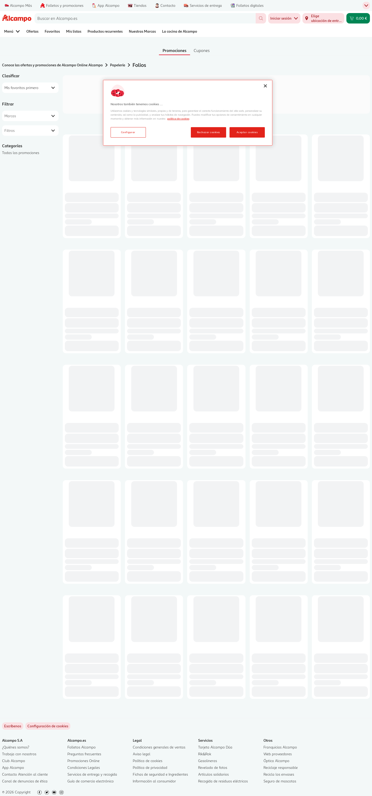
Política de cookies (147, 760)
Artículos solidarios (213, 774)
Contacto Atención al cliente (25, 774)
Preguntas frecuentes (84, 754)
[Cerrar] (265, 86)
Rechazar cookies (208, 132)
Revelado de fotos (212, 767)
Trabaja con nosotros (19, 754)
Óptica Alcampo (276, 760)
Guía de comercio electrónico (90, 781)
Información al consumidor (154, 781)
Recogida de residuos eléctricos (223, 781)
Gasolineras (207, 760)
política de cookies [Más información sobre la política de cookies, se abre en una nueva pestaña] (178, 118)
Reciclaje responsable (281, 767)
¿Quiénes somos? (15, 747)
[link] (47, 726)
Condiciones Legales (83, 767)
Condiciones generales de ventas (159, 747)
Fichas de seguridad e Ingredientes (160, 774)
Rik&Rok (204, 754)
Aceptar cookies (247, 132)
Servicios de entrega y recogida (92, 774)
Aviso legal (141, 754)
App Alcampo (13, 767)
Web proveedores (278, 754)
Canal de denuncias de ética (25, 781)
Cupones (202, 50)
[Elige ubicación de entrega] (323, 18)
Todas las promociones (20, 152)
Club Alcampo (13, 760)
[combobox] (145, 18)
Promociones (174, 50)
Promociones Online (83, 760)
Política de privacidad (150, 767)
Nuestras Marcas (142, 31)
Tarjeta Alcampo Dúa (215, 747)
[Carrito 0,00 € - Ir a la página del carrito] (358, 18)
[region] (188, 113)
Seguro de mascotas (280, 781)
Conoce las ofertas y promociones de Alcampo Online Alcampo (52, 65)
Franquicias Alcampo (280, 747)
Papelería (117, 65)
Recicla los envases (279, 774)
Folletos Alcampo (81, 747)
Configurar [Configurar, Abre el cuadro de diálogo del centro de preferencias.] (128, 132)
